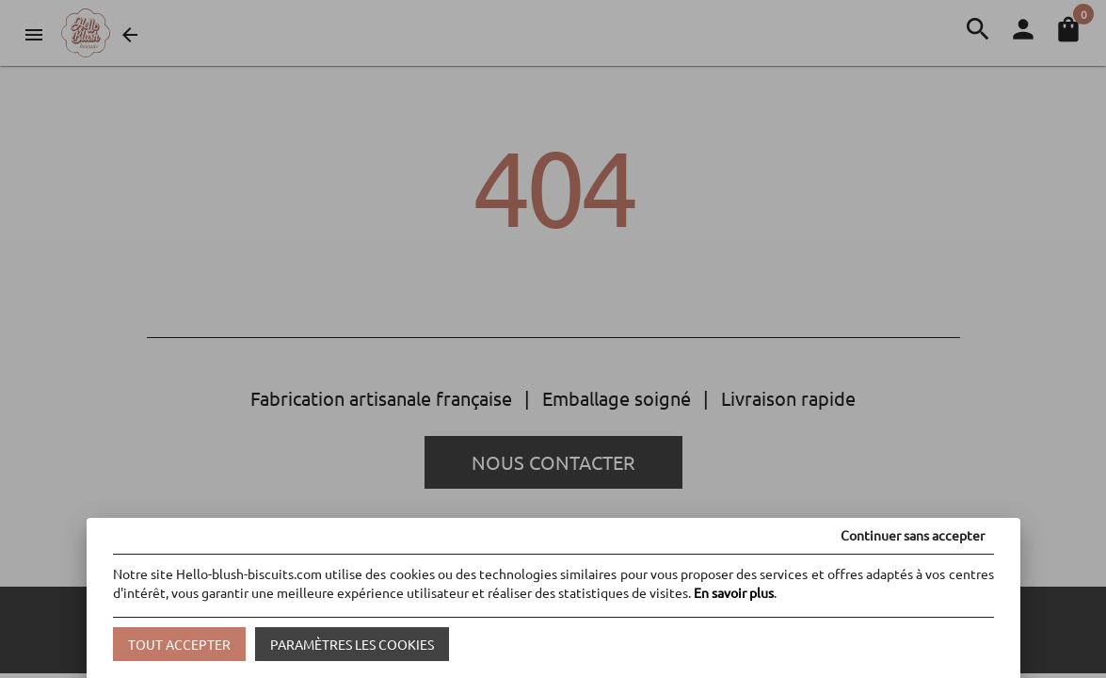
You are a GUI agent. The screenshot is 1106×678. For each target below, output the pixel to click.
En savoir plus (734, 592)
